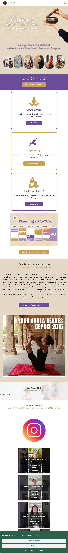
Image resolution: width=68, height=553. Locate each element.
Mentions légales (38, 550)
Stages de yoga (34, 150)
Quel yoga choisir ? (34, 191)
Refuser (34, 546)
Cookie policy (29, 550)
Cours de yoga (34, 109)
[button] (34, 84)
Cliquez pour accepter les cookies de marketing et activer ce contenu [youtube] (34, 461)
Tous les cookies (34, 541)
